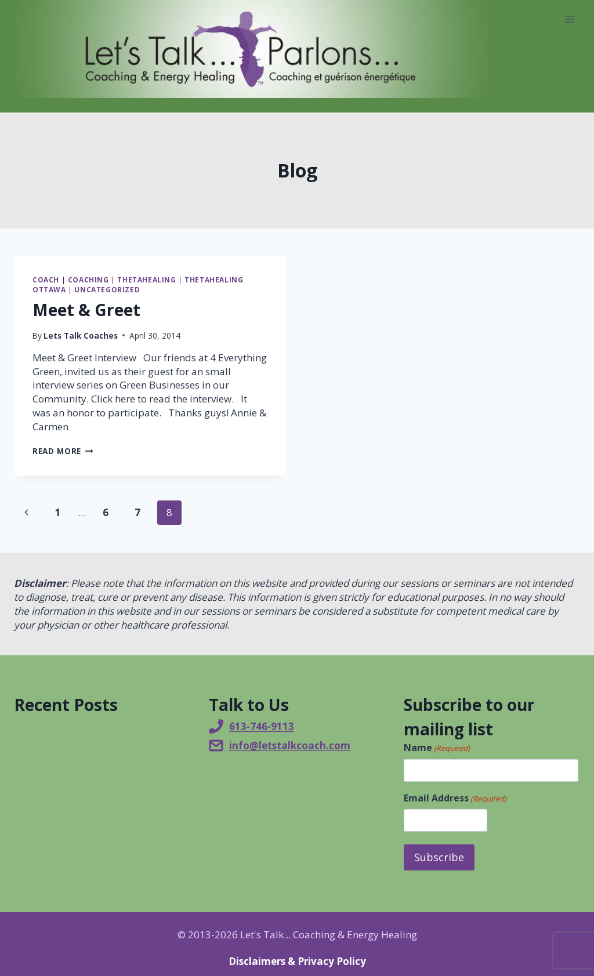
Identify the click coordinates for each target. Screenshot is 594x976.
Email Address (455, 798)
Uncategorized (107, 289)
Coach (45, 279)
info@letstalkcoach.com (289, 745)
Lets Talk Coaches (81, 335)
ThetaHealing (146, 279)
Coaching (88, 279)
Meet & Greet (86, 310)
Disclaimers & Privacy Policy (297, 960)
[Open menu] (569, 19)
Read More (62, 450)
